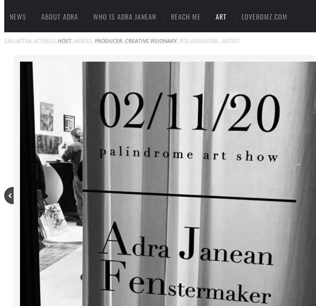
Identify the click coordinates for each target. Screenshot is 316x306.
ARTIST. (231, 41)
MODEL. (84, 41)
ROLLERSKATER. (199, 41)
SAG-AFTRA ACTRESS (29, 41)
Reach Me (186, 16)
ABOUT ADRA (59, 16)
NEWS (18, 16)
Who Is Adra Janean (124, 16)
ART (221, 16)
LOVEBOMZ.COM (265, 16)
